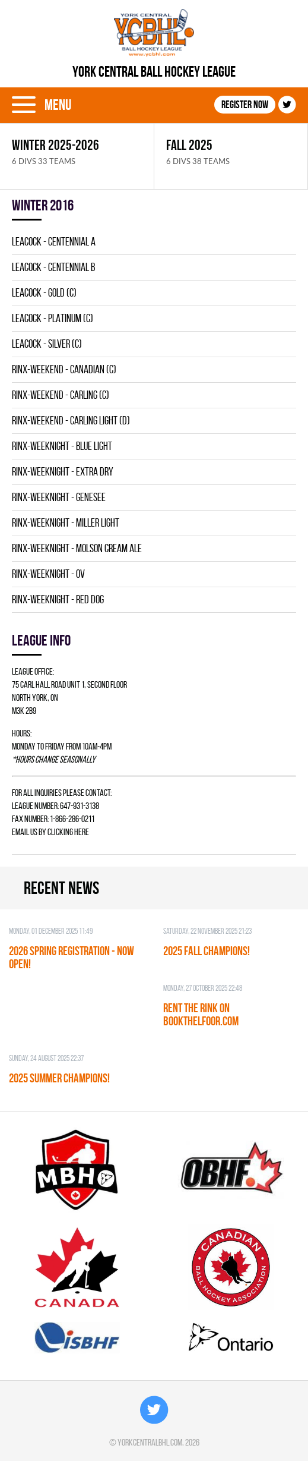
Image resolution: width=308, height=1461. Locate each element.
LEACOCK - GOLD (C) (44, 292)
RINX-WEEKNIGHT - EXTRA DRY (62, 471)
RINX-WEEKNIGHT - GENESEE (59, 497)
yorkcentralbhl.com (150, 1442)
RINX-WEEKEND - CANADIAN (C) (64, 369)
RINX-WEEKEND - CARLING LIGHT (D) (71, 420)
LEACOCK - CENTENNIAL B (53, 267)
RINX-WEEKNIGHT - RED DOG (58, 599)
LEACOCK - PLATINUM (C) (52, 318)
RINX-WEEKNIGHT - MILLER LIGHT (65, 523)
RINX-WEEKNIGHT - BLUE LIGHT (62, 446)
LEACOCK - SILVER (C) (47, 344)
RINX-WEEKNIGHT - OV (48, 574)
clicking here (68, 832)
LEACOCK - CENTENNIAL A (54, 241)
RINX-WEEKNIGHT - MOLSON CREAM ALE (77, 548)
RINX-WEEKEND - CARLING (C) (60, 395)
